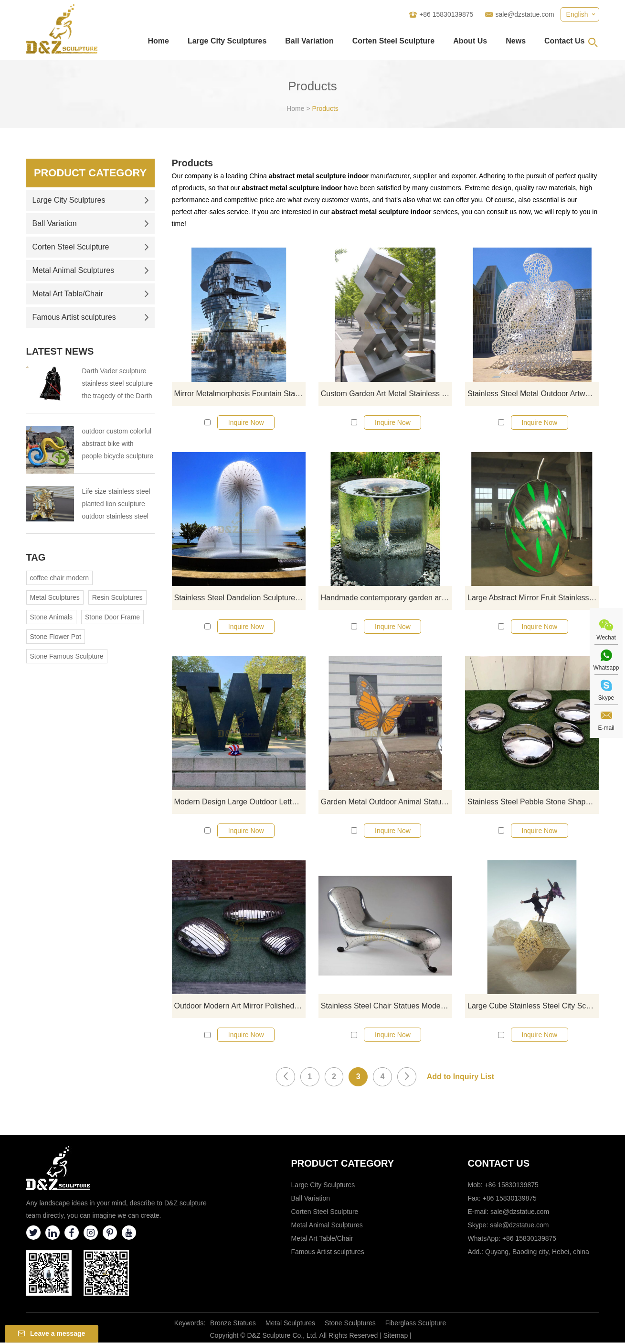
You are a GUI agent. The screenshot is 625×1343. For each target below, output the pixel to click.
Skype (606, 697)
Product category (342, 1164)
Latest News (60, 351)
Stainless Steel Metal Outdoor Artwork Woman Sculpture (533, 394)
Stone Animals (51, 617)
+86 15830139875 (529, 1239)
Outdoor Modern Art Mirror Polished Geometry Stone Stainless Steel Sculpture (240, 1006)
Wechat (605, 637)
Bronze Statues (233, 1323)
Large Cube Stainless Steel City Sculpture (533, 1006)
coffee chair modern (59, 578)
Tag (36, 557)
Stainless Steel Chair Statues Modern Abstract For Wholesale (386, 1006)
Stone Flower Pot (55, 636)
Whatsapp (606, 667)
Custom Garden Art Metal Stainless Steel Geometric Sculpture (386, 394)
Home (158, 41)
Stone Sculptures (350, 1323)
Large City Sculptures (227, 41)
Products (325, 108)
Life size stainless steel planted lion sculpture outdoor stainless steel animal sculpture (116, 504)
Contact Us (564, 41)
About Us (470, 41)
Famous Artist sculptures (90, 317)
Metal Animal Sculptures (90, 270)
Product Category (90, 173)
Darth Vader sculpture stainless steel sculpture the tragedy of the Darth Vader (117, 384)
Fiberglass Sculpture (415, 1323)
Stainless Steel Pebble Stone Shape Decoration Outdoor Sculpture (533, 802)
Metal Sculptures (55, 597)
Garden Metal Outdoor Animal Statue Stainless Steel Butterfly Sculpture (386, 802)
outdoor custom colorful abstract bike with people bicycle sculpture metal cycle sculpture (117, 444)
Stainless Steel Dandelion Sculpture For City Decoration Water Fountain (240, 598)
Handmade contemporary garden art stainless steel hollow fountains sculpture (386, 598)
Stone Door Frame (112, 617)
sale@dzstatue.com (524, 14)
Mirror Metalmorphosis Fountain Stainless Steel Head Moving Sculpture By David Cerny (240, 394)
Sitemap (395, 1336)
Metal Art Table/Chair (90, 294)
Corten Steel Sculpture (393, 41)
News (516, 41)
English (577, 14)
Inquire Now (246, 422)
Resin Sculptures (117, 597)
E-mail (606, 728)
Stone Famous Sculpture (67, 656)
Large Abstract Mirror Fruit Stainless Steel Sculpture (533, 598)
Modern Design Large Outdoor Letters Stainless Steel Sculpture (240, 802)
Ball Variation (309, 41)
